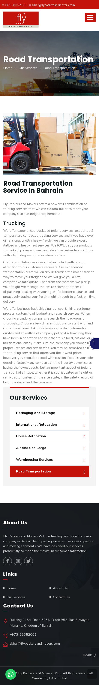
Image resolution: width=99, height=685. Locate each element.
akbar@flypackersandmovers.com (53, 5)
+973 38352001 (15, 5)
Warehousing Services (34, 459)
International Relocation (36, 424)
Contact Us (61, 597)
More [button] (87, 655)
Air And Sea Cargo (31, 448)
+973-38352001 (23, 634)
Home (7, 68)
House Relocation (31, 436)
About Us (60, 588)
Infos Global (58, 678)
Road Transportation (33, 471)
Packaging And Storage (35, 413)
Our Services (28, 68)
